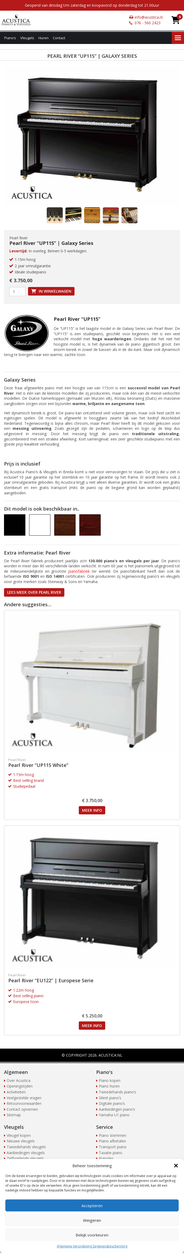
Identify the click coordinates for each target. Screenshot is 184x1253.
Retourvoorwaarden (24, 1103)
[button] (176, 1165)
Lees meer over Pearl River (34, 592)
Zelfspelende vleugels (25, 1158)
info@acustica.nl (149, 17)
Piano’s (10, 37)
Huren (43, 37)
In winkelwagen (55, 291)
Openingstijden (20, 1086)
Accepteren (92, 1205)
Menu (178, 38)
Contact (59, 37)
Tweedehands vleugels (26, 1146)
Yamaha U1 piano (114, 1114)
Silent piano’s (110, 1097)
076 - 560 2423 (147, 22)
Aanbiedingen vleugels (26, 1152)
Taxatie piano (110, 1152)
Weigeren (92, 1220)
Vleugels (27, 37)
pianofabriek (79, 571)
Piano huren (109, 1086)
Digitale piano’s (112, 1103)
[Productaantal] (17, 291)
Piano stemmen (112, 1135)
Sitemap (14, 1114)
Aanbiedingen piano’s (117, 1109)
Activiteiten (16, 1091)
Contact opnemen (22, 1109)
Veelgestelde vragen (24, 1097)
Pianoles (106, 1158)
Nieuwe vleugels (21, 1140)
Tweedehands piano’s (117, 1091)
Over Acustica (18, 1080)
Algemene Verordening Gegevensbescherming (92, 1246)
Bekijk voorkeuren (92, 1235)
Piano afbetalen (112, 1140)
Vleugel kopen (19, 1135)
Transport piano (113, 1146)
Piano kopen (109, 1080)
